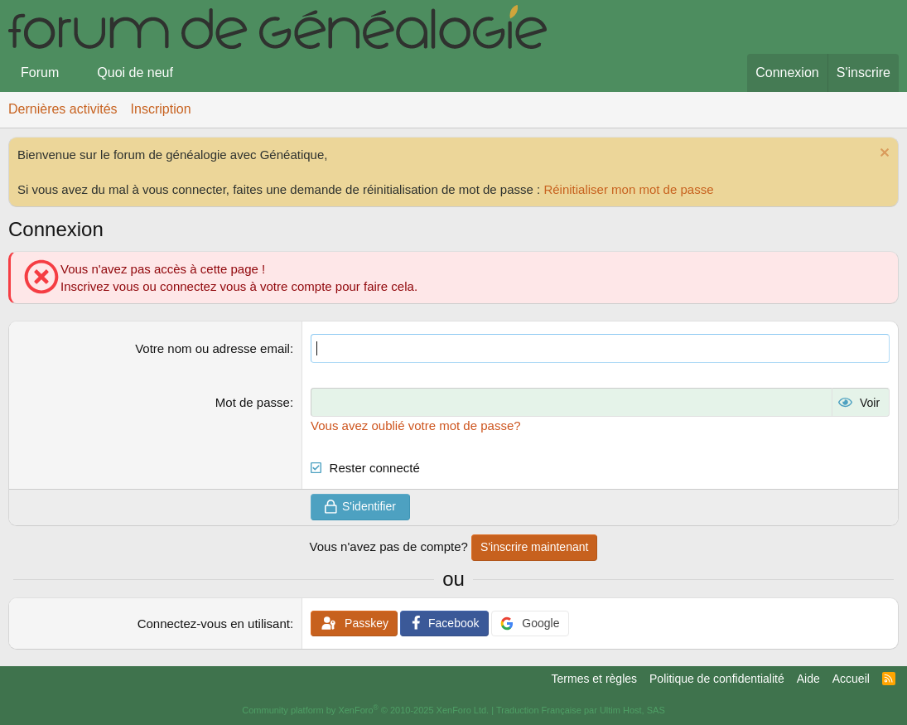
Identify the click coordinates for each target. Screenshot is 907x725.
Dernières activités (63, 109)
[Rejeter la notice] (883, 154)
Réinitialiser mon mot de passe (628, 189)
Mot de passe (252, 402)
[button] (72, 73)
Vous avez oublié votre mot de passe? (416, 425)
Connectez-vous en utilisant (213, 623)
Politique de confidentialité (716, 678)
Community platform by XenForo (365, 710)
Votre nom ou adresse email (212, 348)
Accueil (851, 678)
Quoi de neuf (135, 72)
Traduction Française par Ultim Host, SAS (580, 710)
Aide (808, 678)
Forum (40, 72)
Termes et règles (594, 678)
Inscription (161, 109)
